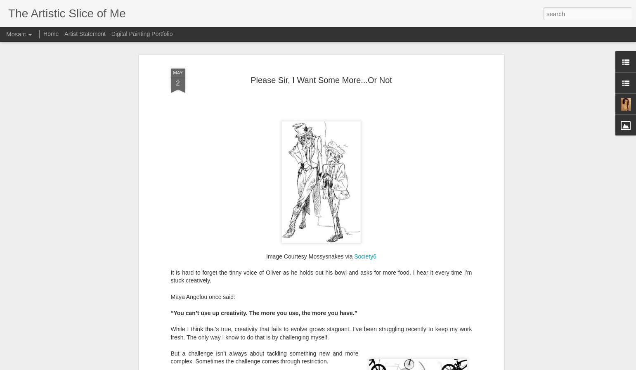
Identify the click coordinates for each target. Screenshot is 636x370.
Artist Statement (85, 34)
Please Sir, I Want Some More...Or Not (321, 76)
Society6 (365, 253)
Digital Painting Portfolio (142, 34)
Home (51, 34)
